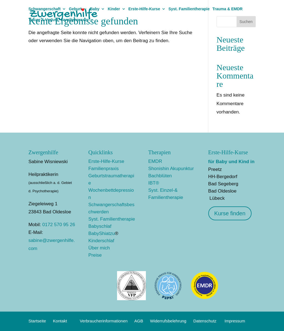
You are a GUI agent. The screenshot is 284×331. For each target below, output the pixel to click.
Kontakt (60, 321)
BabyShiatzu (101, 233)
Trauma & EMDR (227, 9)
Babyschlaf (99, 226)
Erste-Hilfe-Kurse (144, 9)
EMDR (155, 161)
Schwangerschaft (44, 9)
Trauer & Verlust (43, 20)
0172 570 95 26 (58, 224)
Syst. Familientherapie (189, 9)
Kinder (114, 9)
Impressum (235, 321)
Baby (94, 9)
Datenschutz (204, 321)
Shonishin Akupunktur (171, 168)
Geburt (75, 9)
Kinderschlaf (101, 240)
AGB (138, 321)
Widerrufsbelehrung (168, 321)
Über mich (99, 248)
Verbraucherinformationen (104, 321)
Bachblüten (160, 175)
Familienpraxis (74, 20)
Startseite (37, 321)
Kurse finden (229, 213)
